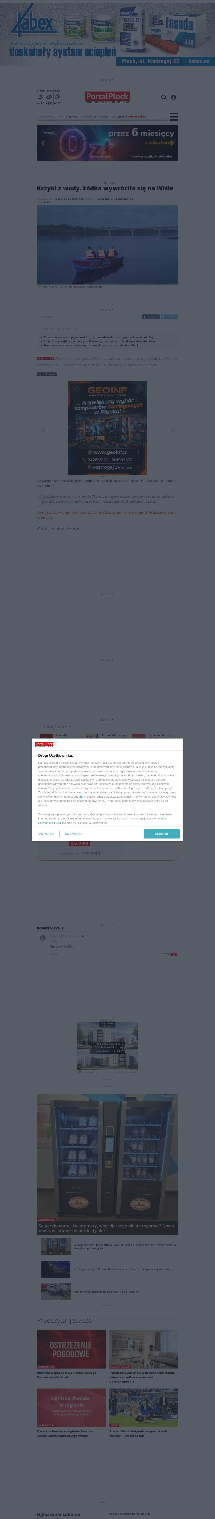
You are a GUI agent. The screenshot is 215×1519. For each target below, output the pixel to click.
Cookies (61, 822)
